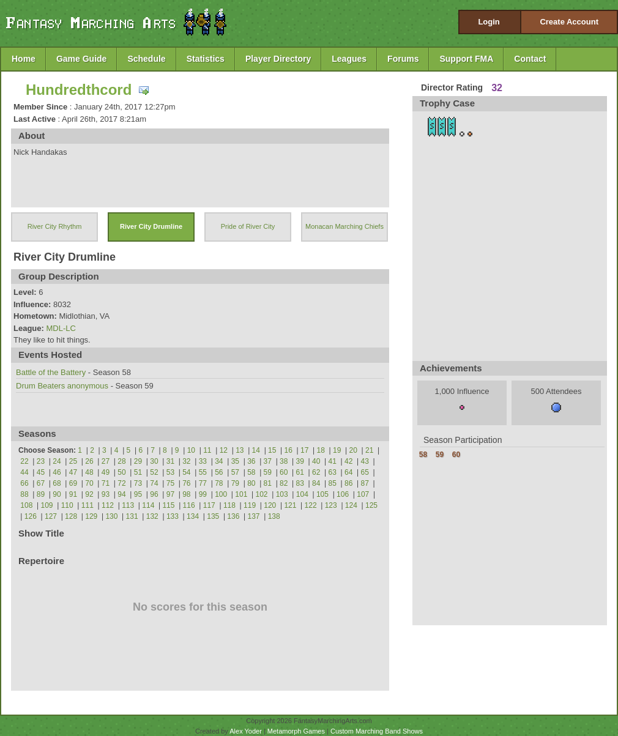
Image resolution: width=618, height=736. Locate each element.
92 (89, 494)
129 (91, 516)
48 (89, 472)
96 (154, 494)
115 (168, 505)
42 (348, 461)
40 (316, 461)
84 (316, 483)
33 (203, 461)
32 (186, 461)
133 (172, 516)
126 (30, 516)
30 (154, 461)
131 (132, 516)
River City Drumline (151, 226)
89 (41, 494)
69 (73, 483)
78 (219, 483)
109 (47, 505)
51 (138, 472)
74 (154, 483)
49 (106, 472)
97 (170, 494)
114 (148, 505)
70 (89, 483)
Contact (530, 59)
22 (24, 461)
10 (191, 450)
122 (311, 505)
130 (111, 516)
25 (73, 461)
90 (57, 494)
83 (300, 483)
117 (209, 505)
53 (170, 472)
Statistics (206, 59)
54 (186, 472)
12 (224, 450)
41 (333, 461)
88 (24, 494)
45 (41, 472)
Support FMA (466, 59)
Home (23, 59)
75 (170, 483)
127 (51, 516)
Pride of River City (248, 226)
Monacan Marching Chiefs (344, 226)
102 (261, 494)
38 (284, 461)
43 (365, 461)
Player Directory (278, 59)
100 (221, 494)
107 (363, 494)
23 (41, 461)
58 (251, 472)
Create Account (569, 21)
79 (235, 483)
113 (128, 505)
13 (240, 450)
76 (186, 483)
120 (270, 505)
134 (193, 516)
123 (331, 505)
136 (233, 516)
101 (241, 494)
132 (152, 516)
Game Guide (81, 59)
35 (235, 461)
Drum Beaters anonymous (62, 385)
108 (26, 505)
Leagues (349, 59)
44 (24, 472)
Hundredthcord (79, 89)
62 (316, 472)
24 (57, 461)
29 (138, 461)
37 (268, 461)
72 (121, 483)
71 (106, 483)
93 (106, 494)
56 (219, 472)
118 (229, 505)
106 (343, 494)
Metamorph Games (296, 731)
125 (371, 505)
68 (57, 483)
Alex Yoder (245, 731)
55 (203, 472)
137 (254, 516)
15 (272, 450)
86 (348, 483)
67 (41, 483)
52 (154, 472)
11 (207, 450)
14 (256, 450)
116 (189, 505)
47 (73, 472)
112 (108, 505)
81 (268, 483)
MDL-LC (60, 328)
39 (300, 461)
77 (203, 483)
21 (369, 450)
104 (302, 494)
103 (282, 494)
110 (67, 505)
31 (170, 461)
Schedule (146, 59)
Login (488, 21)
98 (186, 494)
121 (290, 505)
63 (333, 472)
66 (24, 483)
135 (213, 516)
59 (268, 472)
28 (121, 461)
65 (365, 472)
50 (121, 472)
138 (274, 516)
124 (351, 505)
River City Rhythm (55, 226)
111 (87, 505)
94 (121, 494)
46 (57, 472)
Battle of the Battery (51, 372)
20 (353, 450)
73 (138, 483)
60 (284, 472)
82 (284, 483)
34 (219, 461)
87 (365, 483)
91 (73, 494)
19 (337, 450)
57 (235, 472)
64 (348, 472)
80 (251, 483)
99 (203, 494)
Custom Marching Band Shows (376, 731)
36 (251, 461)
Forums (403, 59)
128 (71, 516)
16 (288, 450)
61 (300, 472)
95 (138, 494)
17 (304, 450)
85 (333, 483)
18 (321, 450)
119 (250, 505)
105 (322, 494)
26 (89, 461)
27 (106, 461)
